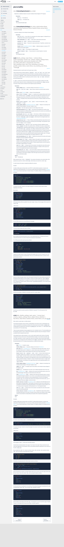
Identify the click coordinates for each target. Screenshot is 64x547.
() (24, 11)
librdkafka (41, 87)
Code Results (32, 233)
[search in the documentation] (31, 1)
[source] (48, 11)
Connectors (4, 11)
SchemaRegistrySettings (57, 9)
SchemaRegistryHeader (57, 8)
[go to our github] (60, 1)
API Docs (3, 15)
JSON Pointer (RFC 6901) (21, 118)
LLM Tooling (4, 13)
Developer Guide (4, 9)
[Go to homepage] (57, 1)
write (54, 12)
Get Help (3, 18)
